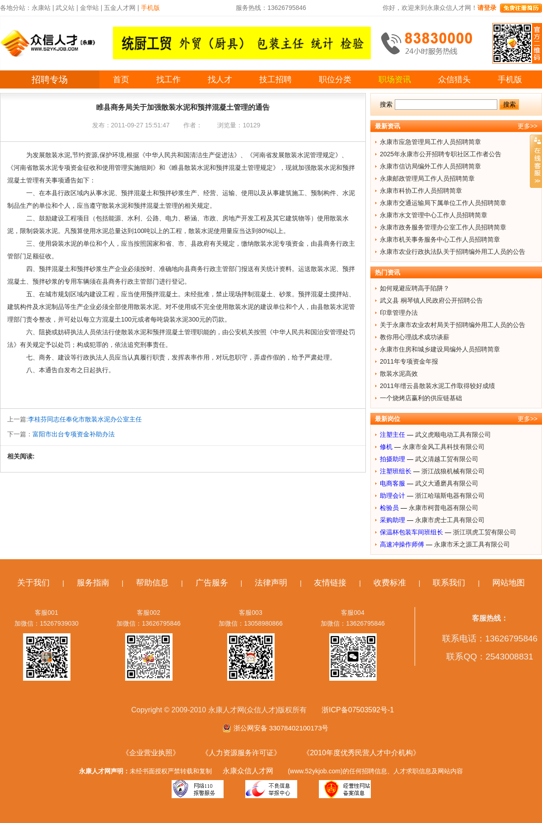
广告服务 (212, 582)
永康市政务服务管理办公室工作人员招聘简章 (443, 227)
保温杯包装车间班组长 (411, 532)
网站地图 (508, 582)
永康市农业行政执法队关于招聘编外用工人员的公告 (452, 251)
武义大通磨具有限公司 (446, 483)
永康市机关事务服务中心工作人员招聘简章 (440, 239)
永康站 (41, 7)
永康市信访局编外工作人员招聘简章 (430, 166)
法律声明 (271, 582)
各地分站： (16, 7)
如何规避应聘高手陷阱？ (414, 288)
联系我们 (449, 582)
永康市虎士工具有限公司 (450, 520)
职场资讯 (394, 79)
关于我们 (33, 582)
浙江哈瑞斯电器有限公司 (450, 495)
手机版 (510, 79)
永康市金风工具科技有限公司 (443, 446)
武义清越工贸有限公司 (446, 459)
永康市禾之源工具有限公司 (472, 544)
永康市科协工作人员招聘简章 (421, 190)
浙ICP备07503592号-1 (358, 710)
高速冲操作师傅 (402, 544)
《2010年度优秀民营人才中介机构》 (361, 753)
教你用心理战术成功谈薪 (414, 337)
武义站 (65, 7)
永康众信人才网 (248, 771)
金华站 (89, 7)
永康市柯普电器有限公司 (443, 507)
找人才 (220, 79)
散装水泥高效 (399, 373)
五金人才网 (120, 7)
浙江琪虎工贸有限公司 (484, 532)
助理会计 (392, 495)
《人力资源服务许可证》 (241, 753)
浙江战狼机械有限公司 (453, 471)
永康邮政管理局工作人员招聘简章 (427, 178)
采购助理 (392, 520)
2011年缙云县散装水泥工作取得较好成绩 (437, 385)
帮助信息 (152, 582)
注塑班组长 (395, 471)
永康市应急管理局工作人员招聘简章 (430, 141)
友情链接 (330, 582)
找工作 (168, 79)
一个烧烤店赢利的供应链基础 (421, 398)
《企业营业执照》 (151, 753)
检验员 (389, 507)
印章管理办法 (399, 312)
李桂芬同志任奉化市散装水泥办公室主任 (85, 419)
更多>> (527, 126)
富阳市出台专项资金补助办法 (74, 434)
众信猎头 (454, 79)
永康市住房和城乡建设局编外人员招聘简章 (440, 349)
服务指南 (93, 582)
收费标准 (390, 582)
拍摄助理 (392, 459)
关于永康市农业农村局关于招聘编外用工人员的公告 (452, 324)
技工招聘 (275, 79)
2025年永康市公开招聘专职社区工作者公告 (440, 154)
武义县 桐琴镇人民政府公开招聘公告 (431, 300)
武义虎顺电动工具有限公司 (453, 434)
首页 (121, 79)
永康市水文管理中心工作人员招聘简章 (433, 215)
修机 (386, 446)
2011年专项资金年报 (409, 361)
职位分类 (335, 79)
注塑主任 (392, 434)
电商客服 (392, 483)
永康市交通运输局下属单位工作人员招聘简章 (443, 202)
